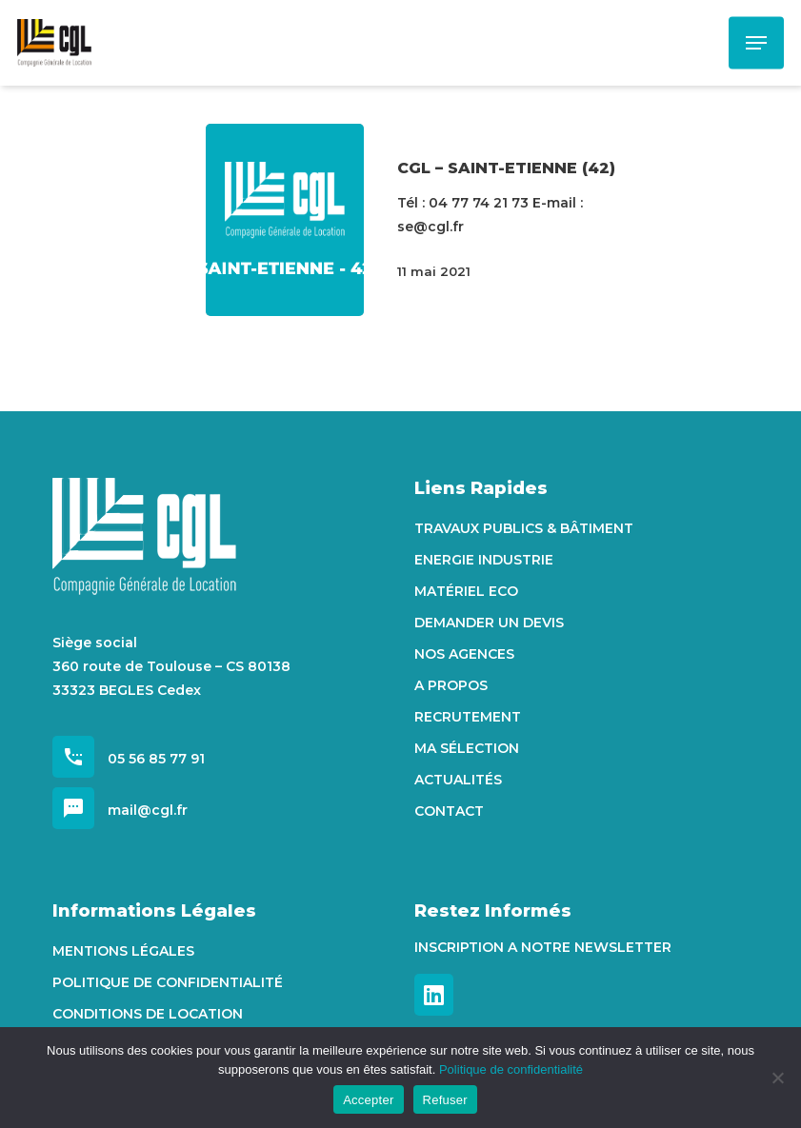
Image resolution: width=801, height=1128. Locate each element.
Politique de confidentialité (167, 982)
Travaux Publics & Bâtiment (523, 528)
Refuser (445, 1100)
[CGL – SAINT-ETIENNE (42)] (285, 220)
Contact (449, 811)
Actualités (458, 779)
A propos (451, 685)
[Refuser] (777, 1077)
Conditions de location (147, 1013)
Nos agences (464, 654)
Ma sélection (466, 748)
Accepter (368, 1100)
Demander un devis (489, 622)
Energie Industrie (483, 559)
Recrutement (467, 716)
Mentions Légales (123, 951)
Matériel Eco (466, 591)
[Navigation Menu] (756, 42)
